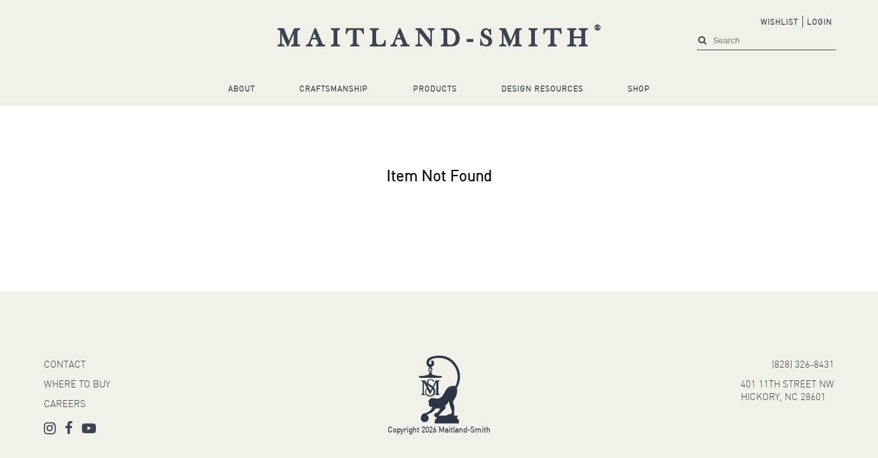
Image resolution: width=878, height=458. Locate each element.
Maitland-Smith (442, 40)
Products (435, 90)
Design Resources (542, 90)
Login (819, 23)
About (241, 90)
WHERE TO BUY (77, 385)
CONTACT (65, 365)
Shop (639, 90)
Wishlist (779, 23)
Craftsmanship (333, 90)
